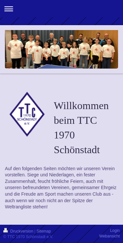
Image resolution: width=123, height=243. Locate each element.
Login (115, 230)
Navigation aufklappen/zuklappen (61, 9)
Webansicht (109, 236)
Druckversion (18, 231)
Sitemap (43, 231)
